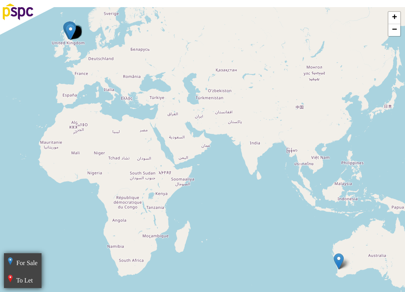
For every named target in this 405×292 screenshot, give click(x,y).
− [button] (394, 30)
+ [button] (394, 18)
